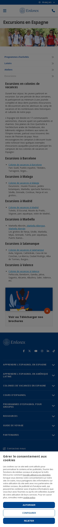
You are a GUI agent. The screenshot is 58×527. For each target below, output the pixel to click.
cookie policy (29, 497)
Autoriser (29, 505)
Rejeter (29, 521)
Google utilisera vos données (37, 474)
